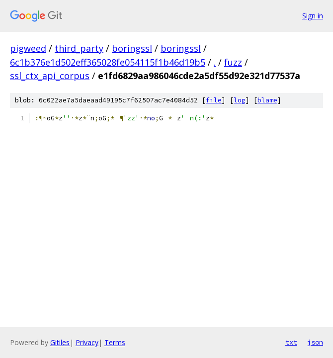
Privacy (87, 342)
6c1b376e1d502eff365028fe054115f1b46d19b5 (107, 62)
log (240, 100)
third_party (79, 48)
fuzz (233, 62)
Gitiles (60, 342)
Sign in (312, 15)
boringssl (132, 48)
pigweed (28, 48)
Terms (114, 342)
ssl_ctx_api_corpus (49, 76)
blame (267, 100)
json (315, 342)
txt (291, 342)
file (214, 100)
